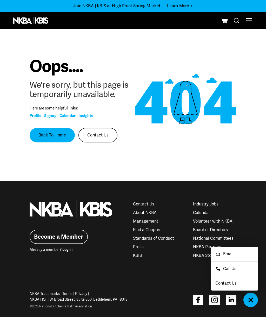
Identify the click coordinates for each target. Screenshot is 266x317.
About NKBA (145, 212)
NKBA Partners (207, 247)
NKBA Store (204, 255)
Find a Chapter (147, 229)
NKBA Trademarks (45, 294)
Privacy (81, 294)
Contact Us (98, 135)
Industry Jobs (205, 204)
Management (145, 221)
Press (138, 247)
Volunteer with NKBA (212, 221)
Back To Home (52, 135)
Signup (50, 115)
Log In (67, 249)
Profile (35, 115)
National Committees (213, 238)
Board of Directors (210, 229)
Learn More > (180, 6)
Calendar (67, 115)
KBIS (137, 255)
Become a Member (58, 236)
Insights (85, 115)
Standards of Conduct (153, 238)
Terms (67, 294)
